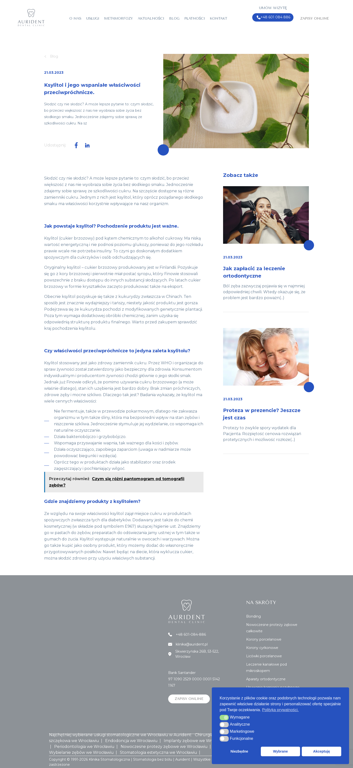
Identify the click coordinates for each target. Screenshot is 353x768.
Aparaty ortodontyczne (266, 679)
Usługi (92, 18)
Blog (174, 18)
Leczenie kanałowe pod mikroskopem (266, 667)
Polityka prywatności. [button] (280, 710)
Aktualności (151, 18)
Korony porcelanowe (263, 639)
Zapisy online (314, 18)
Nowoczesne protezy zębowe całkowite (271, 627)
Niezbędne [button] (239, 751)
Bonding (253, 616)
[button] (224, 717)
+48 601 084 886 (273, 17)
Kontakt (218, 18)
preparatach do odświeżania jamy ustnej (131, 532)
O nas (75, 18)
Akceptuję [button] (321, 751)
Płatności (194, 18)
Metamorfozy (118, 18)
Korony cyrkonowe (262, 648)
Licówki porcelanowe (264, 656)
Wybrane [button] (280, 751)
